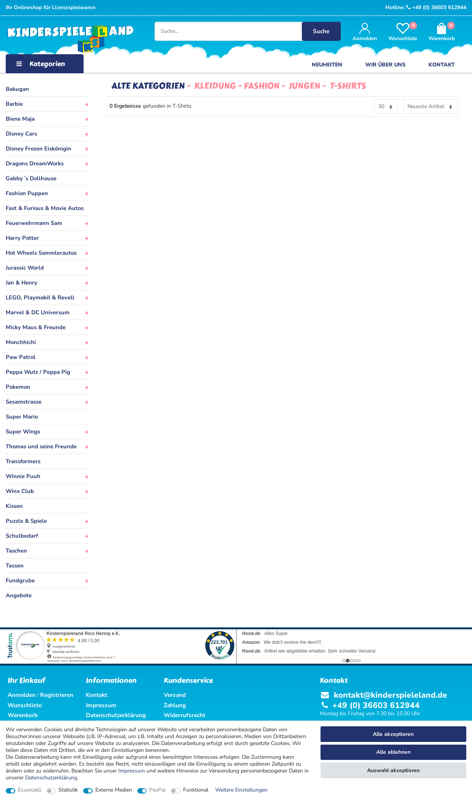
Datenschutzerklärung (116, 715)
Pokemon (18, 387)
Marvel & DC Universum (37, 312)
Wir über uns (385, 64)
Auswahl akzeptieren (393, 770)
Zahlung (175, 705)
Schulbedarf (22, 536)
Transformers (23, 461)
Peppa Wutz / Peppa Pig (38, 372)
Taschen (16, 550)
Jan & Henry (21, 282)
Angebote (19, 595)
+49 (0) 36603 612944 (436, 7)
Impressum (131, 770)
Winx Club (20, 491)
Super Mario (22, 416)
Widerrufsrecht (184, 715)
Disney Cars (21, 133)
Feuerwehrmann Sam (34, 223)
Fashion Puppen (27, 193)
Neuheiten (327, 64)
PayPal (157, 790)
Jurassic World (25, 268)
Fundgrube (20, 580)
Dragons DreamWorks (35, 163)
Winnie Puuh (23, 476)
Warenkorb (23, 715)
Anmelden (21, 695)
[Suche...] (243, 31)
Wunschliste (25, 705)
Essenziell (29, 790)
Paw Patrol (20, 357)
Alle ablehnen (393, 752)
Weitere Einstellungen (241, 790)
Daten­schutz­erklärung (51, 777)
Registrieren (56, 695)
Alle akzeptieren (393, 734)
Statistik (68, 790)
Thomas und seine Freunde (41, 446)
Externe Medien (113, 790)
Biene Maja (20, 119)
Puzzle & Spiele (26, 521)
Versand (175, 695)
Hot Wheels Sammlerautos (41, 253)
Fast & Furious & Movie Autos (45, 208)
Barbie (14, 104)
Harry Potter (22, 238)
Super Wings (23, 431)
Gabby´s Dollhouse (31, 178)
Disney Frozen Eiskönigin (38, 148)
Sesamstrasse (24, 402)
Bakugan (17, 89)
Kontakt (442, 64)
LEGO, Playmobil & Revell (40, 297)
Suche (321, 31)
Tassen (15, 565)
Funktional (195, 790)
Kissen (14, 506)
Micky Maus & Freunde (36, 327)
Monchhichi (21, 342)
